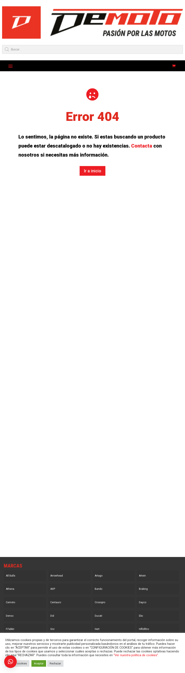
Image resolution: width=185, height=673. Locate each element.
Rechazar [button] (55, 663)
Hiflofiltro (144, 629)
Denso (9, 615)
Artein (142, 575)
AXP (52, 588)
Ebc (141, 615)
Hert (97, 629)
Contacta (141, 146)
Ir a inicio (92, 170)
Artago (98, 575)
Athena (10, 588)
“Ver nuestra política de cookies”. (136, 655)
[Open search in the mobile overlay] (92, 49)
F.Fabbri (10, 629)
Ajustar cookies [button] (17, 663)
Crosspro (100, 602)
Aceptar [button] (39, 663)
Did (52, 615)
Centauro (55, 602)
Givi (52, 629)
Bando (98, 588)
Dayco (142, 602)
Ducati (98, 615)
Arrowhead (56, 575)
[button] (10, 661)
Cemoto (10, 602)
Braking (143, 588)
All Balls (10, 575)
